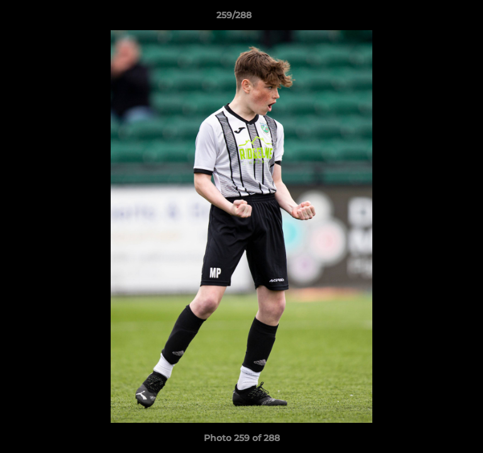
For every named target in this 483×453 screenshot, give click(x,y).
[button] (437, 18)
